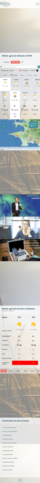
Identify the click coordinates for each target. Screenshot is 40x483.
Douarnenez (8, 466)
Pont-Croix (7, 447)
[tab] (3, 371)
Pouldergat (7, 450)
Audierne (7, 470)
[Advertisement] (20, 30)
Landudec (7, 454)
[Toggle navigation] (37, 4)
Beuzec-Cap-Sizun (10, 458)
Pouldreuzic (8, 462)
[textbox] (21, 67)
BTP (22, 62)
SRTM (37, 148)
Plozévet (7, 435)
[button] (16, 136)
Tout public (6, 62)
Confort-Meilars (9, 427)
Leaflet (3, 148)
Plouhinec (7, 439)
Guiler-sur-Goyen (9, 431)
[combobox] (21, 67)
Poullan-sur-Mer (9, 443)
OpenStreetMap (28, 148)
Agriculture (15, 62)
